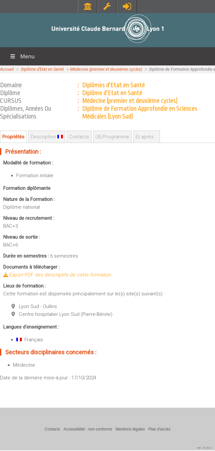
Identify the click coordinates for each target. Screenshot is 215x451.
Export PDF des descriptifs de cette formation (57, 275)
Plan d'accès (159, 429)
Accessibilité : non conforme (88, 429)
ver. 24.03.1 (204, 447)
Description (47, 137)
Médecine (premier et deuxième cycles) (106, 69)
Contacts (79, 137)
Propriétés (13, 137)
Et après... (147, 137)
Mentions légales (130, 429)
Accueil (7, 69)
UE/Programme (112, 137)
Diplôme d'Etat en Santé (42, 69)
